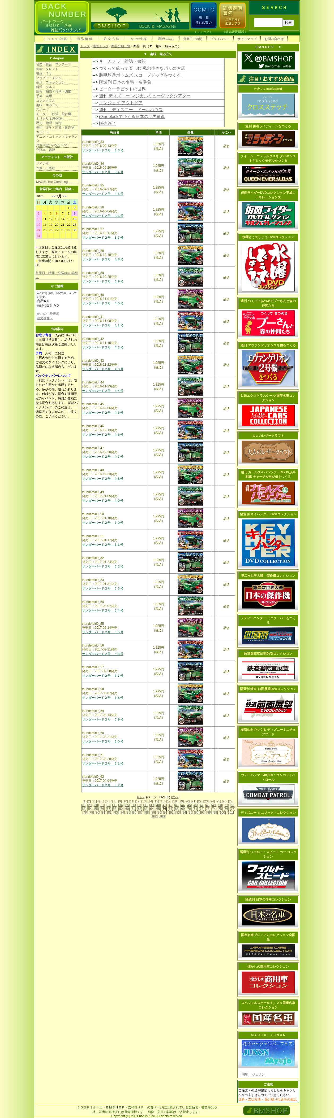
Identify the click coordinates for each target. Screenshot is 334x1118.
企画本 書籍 (45, 150)
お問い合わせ (274, 39)
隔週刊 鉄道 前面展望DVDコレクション (268, 689)
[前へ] (141, 797)
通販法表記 (166, 39)
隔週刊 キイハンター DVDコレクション (268, 514)
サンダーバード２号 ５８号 (102, 698)
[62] (139, 809)
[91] (165, 812)
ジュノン (257, 1074)
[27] (230, 801)
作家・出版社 (45, 168)
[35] (127, 805)
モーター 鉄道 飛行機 (53, 114)
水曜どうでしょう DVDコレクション (268, 237)
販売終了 (107, 123)
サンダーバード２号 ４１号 (102, 325)
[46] (195, 805)
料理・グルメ (45, 87)
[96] (196, 812)
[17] (169, 801)
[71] (195, 809)
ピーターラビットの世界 (122, 89)
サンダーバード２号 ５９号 (102, 719)
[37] (139, 805)
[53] (83, 809)
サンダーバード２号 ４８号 (102, 479)
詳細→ (70, 189)
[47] (201, 805)
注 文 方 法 (111, 39)
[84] (122, 812)
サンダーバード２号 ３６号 (102, 216)
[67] (170, 809)
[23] (206, 801)
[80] (97, 812)
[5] (102, 801)
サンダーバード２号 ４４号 (102, 391)
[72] (201, 809)
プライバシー (219, 39)
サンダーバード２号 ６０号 (102, 741)
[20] (187, 801)
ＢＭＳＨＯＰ (115, 1107)
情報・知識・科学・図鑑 (53, 91)
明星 (245, 1074)
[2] (89, 801)
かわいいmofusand (268, 89)
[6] (106, 801)
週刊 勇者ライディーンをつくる (268, 126)
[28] (83, 805)
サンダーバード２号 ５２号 (102, 566)
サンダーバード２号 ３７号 (102, 237)
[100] (222, 812)
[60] (127, 809)
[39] (152, 805)
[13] (144, 801)
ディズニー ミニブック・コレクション (268, 813)
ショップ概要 (57, 39)
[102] (154, 816)
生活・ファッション (50, 82)
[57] (108, 809)
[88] (147, 812)
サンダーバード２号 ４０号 (102, 303)
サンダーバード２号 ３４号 (102, 172)
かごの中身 (139, 39)
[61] (133, 809)
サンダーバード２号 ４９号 (102, 501)
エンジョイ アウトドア (121, 103)
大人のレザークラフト (268, 436)
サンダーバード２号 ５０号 (102, 523)
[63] (145, 809)
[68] (176, 809)
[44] (183, 805)
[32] (108, 805)
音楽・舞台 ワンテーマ (53, 64)
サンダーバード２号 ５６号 (102, 654)
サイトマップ (246, 39)
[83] (116, 812)
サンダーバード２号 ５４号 (102, 610)
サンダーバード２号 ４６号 (102, 434)
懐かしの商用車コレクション (268, 966)
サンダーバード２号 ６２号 (102, 785)
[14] (150, 801)
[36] (133, 805)
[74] (214, 809)
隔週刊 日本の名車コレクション (268, 899)
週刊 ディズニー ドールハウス (131, 109)
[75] (220, 809)
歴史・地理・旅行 (49, 123)
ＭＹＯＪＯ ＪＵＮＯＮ (268, 1035)
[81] (103, 812)
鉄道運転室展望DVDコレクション (268, 654)
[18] (175, 801)
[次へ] (175, 797)
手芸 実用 (44, 96)
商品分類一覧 (120, 46)
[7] (111, 801)
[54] (90, 809)
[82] (110, 812)
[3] (93, 801)
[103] (162, 816)
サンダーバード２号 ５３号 (102, 588)
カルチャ (42, 132)
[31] (102, 805)
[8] (115, 801)
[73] (207, 809)
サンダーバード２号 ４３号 (102, 369)
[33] (114, 805)
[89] (153, 812)
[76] (226, 809)
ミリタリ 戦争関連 (49, 118)
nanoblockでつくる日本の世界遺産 (132, 116)
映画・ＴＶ (44, 73)
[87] (140, 812)
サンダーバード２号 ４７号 (102, 456)
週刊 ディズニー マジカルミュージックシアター (145, 96)
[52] (232, 805)
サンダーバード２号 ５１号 (102, 545)
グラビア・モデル (49, 78)
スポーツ (42, 109)
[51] (226, 805)
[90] (159, 812)
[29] (90, 805)
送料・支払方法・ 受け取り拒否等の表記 (267, 1099)
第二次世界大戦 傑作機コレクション (268, 576)
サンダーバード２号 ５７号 (102, 676)
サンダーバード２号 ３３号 (102, 150)
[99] (215, 812)
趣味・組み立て (47, 105)
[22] (199, 801)
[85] (128, 812)
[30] (96, 805)
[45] (189, 805)
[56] (102, 809)
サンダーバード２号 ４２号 (102, 347)
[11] (131, 801)
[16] (162, 801)
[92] (171, 812)
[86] (134, 812)
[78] (85, 812)
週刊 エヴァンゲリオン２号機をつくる (268, 345)
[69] (183, 809)
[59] (120, 809)
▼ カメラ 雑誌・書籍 (122, 61)
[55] (96, 809)
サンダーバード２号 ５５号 (102, 632)
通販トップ (101, 46)
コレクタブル (45, 100)
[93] (178, 812)
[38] (145, 805)
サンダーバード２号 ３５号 (102, 194)
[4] (98, 801)
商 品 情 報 (84, 39)
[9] (120, 801)
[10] (125, 801)
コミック (203, 32)
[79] (91, 812)
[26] (224, 801)
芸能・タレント (47, 69)
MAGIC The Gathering (52, 182)
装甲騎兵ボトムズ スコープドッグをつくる (140, 75)
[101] (230, 812)
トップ (85, 46)
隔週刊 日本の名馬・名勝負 (125, 82)
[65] (158, 809)
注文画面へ (45, 318)
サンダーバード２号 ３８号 (102, 259)
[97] (202, 812)
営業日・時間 (192, 39)
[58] (114, 809)
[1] (84, 801)
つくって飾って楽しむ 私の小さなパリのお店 (142, 68)
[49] (214, 805)
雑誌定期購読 (235, 32)
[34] (120, 805)
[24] (212, 801)
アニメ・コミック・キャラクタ (57, 139)
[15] (156, 801)
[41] (164, 805)
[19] (181, 801)
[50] (220, 805)
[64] (152, 809)
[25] (218, 801)
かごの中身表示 (48, 314)
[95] (190, 812)
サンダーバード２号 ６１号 (102, 763)
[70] (189, 809)
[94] (184, 812)
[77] (232, 809)
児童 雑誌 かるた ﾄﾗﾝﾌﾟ (52, 145)
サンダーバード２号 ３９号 (102, 281)
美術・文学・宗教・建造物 (55, 127)
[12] (137, 801)
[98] (209, 812)
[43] (176, 805)
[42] (170, 805)
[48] (207, 805)
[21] (193, 801)
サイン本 (42, 163)
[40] (158, 805)
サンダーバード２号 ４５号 (102, 412)
